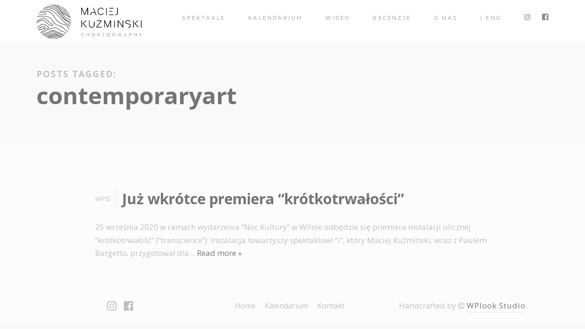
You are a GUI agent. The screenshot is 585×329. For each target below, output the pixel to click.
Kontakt (331, 306)
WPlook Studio (496, 305)
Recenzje (392, 18)
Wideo (337, 18)
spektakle (203, 18)
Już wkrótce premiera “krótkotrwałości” (263, 198)
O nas (445, 18)
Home (245, 306)
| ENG (490, 18)
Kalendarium (275, 18)
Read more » (219, 253)
